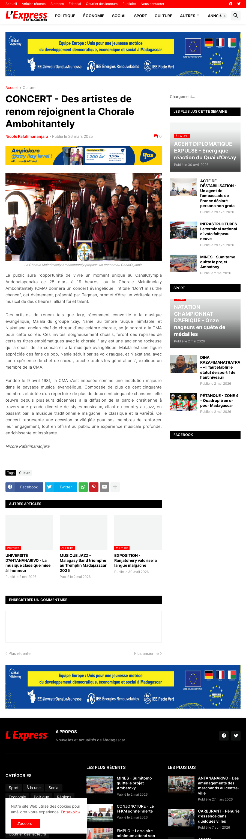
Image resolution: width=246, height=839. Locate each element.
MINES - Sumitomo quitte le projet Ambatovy (217, 262)
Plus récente (19, 653)
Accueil (11, 4)
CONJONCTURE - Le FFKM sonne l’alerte (135, 808)
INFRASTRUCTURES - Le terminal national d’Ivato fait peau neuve (220, 231)
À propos (57, 4)
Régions (64, 797)
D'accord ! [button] (25, 823)
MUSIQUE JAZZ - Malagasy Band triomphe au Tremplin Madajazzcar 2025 (83, 563)
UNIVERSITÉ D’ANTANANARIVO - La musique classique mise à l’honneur (27, 563)
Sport (140, 15)
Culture (163, 15)
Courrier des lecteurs (102, 4)
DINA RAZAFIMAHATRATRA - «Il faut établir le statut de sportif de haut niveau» (220, 367)
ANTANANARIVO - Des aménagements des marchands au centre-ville (218, 785)
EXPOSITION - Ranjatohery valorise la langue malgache (135, 560)
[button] (222, 16)
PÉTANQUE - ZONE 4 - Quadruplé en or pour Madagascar (219, 400)
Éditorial (75, 4)
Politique (65, 15)
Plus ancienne (146, 653)
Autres (187, 15)
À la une (33, 787)
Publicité (129, 4)
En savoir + (70, 812)
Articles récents (34, 4)
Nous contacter (152, 4)
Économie (93, 15)
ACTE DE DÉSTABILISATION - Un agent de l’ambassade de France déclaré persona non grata (218, 193)
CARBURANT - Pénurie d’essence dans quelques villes (218, 816)
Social (119, 15)
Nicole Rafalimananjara (26, 136)
